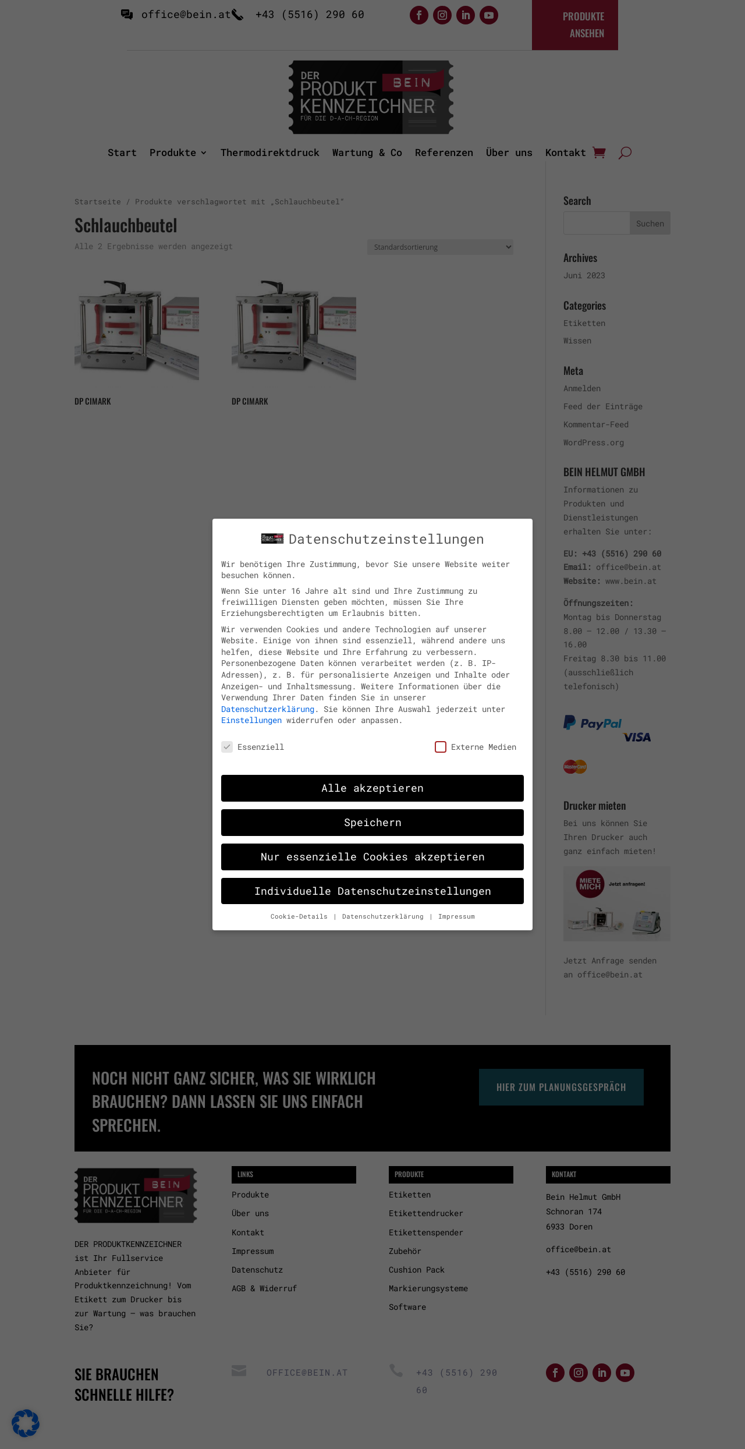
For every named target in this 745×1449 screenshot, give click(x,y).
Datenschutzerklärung (267, 702)
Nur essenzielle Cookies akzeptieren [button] (373, 851)
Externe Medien (475, 741)
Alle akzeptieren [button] (372, 782)
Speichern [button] (373, 816)
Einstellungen (251, 714)
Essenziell (252, 741)
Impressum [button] (456, 910)
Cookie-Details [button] (301, 910)
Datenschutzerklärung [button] (385, 910)
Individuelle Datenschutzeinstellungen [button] (372, 885)
